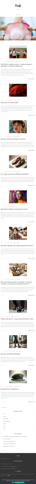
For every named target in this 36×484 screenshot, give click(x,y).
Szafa (18, 5)
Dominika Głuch (10, 99)
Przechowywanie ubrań (6, 421)
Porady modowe (5, 418)
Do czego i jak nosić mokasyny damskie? (15, 174)
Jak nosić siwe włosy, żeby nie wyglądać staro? (9, 466)
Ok (12, 482)
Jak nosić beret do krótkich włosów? (13, 139)
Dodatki (4, 416)
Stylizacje (4, 423)
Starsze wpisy (4, 407)
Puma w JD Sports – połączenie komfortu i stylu (17, 319)
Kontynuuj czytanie (31, 78)
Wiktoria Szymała (10, 171)
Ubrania (4, 428)
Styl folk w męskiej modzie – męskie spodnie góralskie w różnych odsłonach (14, 436)
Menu (17, 14)
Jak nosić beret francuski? (9, 102)
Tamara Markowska (10, 61)
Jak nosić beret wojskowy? (10, 389)
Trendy (4, 426)
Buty (3, 414)
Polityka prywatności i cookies (5, 458)
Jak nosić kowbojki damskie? (11, 354)
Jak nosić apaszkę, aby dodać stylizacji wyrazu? (17, 245)
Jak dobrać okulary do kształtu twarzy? (14, 209)
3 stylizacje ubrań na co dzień (7, 463)
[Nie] (34, 481)
